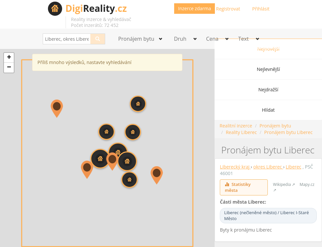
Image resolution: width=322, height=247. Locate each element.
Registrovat (228, 9)
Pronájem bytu (275, 126)
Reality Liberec (241, 132)
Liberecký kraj (235, 167)
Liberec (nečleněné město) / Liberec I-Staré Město (266, 216)
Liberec (294, 167)
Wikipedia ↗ (284, 184)
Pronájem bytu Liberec (288, 132)
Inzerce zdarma (194, 8)
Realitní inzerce (235, 126)
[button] (138, 104)
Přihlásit (261, 9)
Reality (96, 8)
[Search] (97, 39)
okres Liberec (268, 167)
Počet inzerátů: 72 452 (95, 25)
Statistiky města (237, 187)
